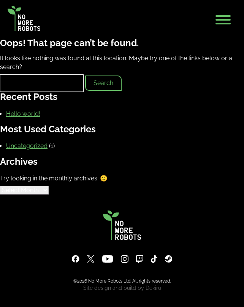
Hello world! (23, 113)
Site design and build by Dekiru (122, 288)
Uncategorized (27, 145)
